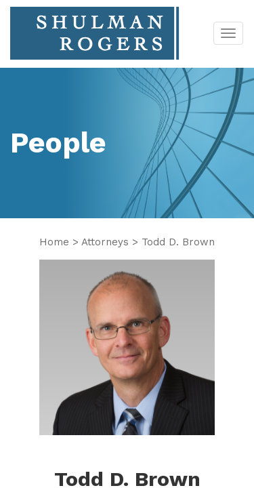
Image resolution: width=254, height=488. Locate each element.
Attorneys (105, 242)
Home (54, 242)
